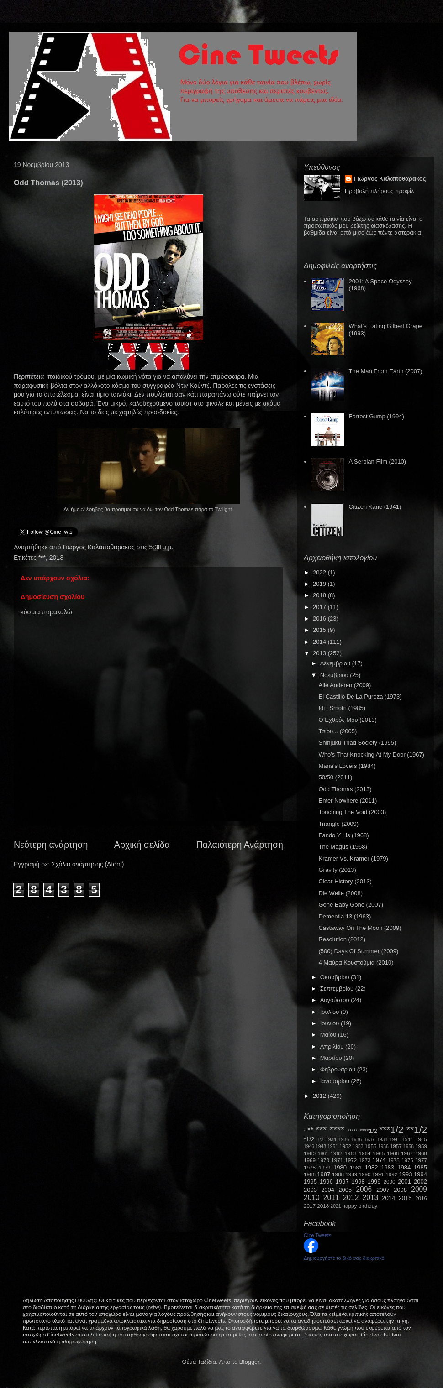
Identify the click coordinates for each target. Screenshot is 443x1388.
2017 (320, 607)
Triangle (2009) (338, 823)
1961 (323, 1153)
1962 (337, 1153)
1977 (421, 1160)
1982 (371, 1167)
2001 (404, 1181)
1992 (391, 1174)
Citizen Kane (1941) (374, 506)
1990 (365, 1174)
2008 (400, 1189)
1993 (405, 1174)
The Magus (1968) (342, 846)
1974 (378, 1160)
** (310, 1130)
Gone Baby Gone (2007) (350, 904)
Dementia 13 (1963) (344, 916)
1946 (309, 1146)
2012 (320, 1095)
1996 (326, 1181)
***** (353, 1131)
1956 (383, 1146)
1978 (310, 1167)
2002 (420, 1181)
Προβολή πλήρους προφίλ (379, 191)
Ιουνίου (330, 1023)
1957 (396, 1146)
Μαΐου (329, 1034)
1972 (351, 1160)
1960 (310, 1153)
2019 (320, 583)
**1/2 (416, 1129)
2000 (390, 1181)
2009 (419, 1189)
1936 (356, 1139)
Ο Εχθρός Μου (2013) (347, 719)
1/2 (320, 1139)
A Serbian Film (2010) (377, 461)
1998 (358, 1181)
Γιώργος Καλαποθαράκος (99, 547)
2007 (383, 1189)
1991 (378, 1174)
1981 (356, 1167)
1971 (337, 1160)
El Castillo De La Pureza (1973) (359, 696)
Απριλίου (332, 1046)
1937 (369, 1139)
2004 (327, 1189)
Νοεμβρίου (335, 675)
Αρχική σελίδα (142, 845)
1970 (323, 1160)
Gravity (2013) (337, 869)
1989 (351, 1174)
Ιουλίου (330, 1011)
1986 (310, 1174)
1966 (393, 1153)
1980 (340, 1167)
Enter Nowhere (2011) (347, 800)
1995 (310, 1181)
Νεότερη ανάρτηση (51, 845)
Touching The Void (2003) (352, 812)
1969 (310, 1160)
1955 (370, 1146)
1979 (325, 1167)
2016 (320, 618)
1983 (387, 1167)
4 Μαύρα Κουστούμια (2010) (355, 962)
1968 (421, 1153)
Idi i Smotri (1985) (341, 707)
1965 (379, 1153)
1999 (374, 1181)
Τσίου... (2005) (337, 731)
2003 (310, 1189)
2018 (320, 595)
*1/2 (309, 1139)
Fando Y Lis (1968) (343, 835)
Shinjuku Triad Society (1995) (357, 742)
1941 (395, 1139)
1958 (408, 1146)
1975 (394, 1160)
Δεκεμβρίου (336, 663)
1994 (420, 1174)
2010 (312, 1197)
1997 (342, 1181)
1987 (323, 1174)
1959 (421, 1146)
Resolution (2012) (341, 939)
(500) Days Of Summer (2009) (358, 951)
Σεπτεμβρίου (337, 988)
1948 (321, 1146)
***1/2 (391, 1129)
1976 (407, 1160)
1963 (350, 1153)
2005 (345, 1189)
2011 (331, 1197)
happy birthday (360, 1206)
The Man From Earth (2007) (385, 371)
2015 (320, 629)
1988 (338, 1174)
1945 (421, 1139)
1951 (332, 1146)
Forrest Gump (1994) (376, 416)
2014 (320, 641)
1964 (364, 1153)
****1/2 (368, 1130)
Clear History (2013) (344, 881)
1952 (345, 1146)
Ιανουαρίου (335, 1081)
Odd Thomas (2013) (344, 789)
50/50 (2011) (335, 777)
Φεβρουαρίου (338, 1069)
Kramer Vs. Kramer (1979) (353, 858)
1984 (404, 1167)
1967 (407, 1153)
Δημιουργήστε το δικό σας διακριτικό (344, 1258)
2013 (56, 557)
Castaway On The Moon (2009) (359, 927)
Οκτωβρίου (335, 977)
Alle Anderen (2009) (344, 685)
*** (42, 557)
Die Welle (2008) (340, 893)
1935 (343, 1139)
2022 (320, 572)
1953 (358, 1146)
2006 (364, 1189)
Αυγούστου (335, 1000)
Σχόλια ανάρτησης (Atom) (88, 864)
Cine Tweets (317, 1235)
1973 (364, 1160)
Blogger (249, 1361)
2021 (336, 1206)
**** (337, 1129)
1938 (382, 1139)
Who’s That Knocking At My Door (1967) (371, 754)
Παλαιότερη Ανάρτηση (240, 845)
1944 (407, 1139)
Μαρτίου (332, 1057)
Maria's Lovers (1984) (346, 765)
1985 (420, 1167)
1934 (331, 1139)
